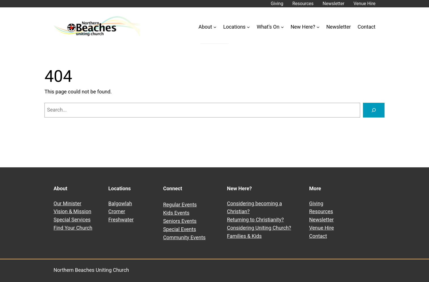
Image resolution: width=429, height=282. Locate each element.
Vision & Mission (72, 211)
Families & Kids (244, 236)
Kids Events (176, 213)
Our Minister (67, 203)
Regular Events (180, 205)
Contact (318, 236)
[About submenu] (214, 27)
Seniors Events (180, 221)
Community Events (184, 237)
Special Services (72, 220)
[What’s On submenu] (282, 27)
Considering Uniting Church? (259, 228)
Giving (316, 203)
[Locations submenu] (248, 27)
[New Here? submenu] (318, 27)
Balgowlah (120, 203)
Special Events (179, 229)
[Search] (374, 110)
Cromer (116, 211)
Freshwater (120, 220)
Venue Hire (321, 228)
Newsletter (321, 220)
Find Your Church (73, 228)
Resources (321, 211)
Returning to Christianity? (255, 220)
